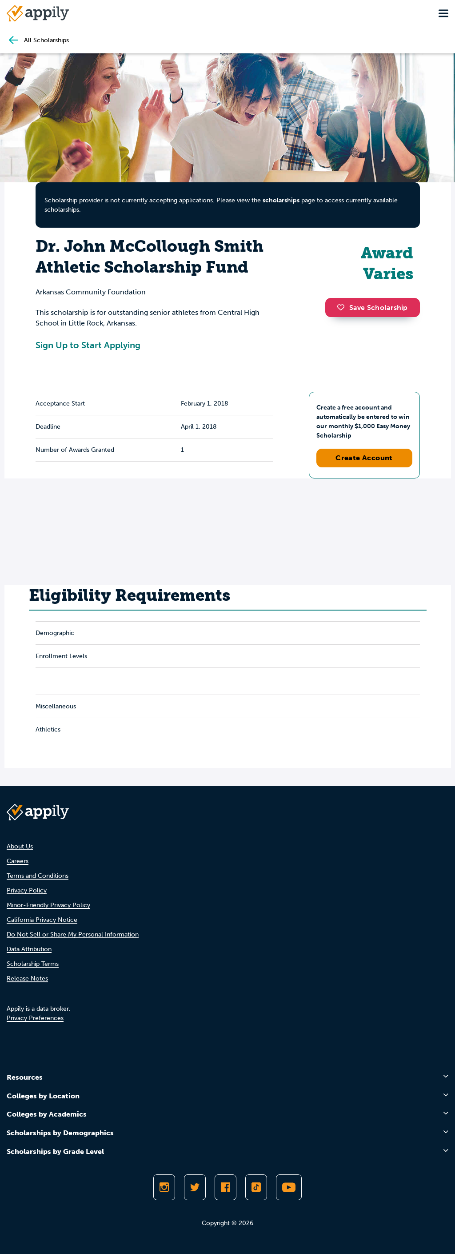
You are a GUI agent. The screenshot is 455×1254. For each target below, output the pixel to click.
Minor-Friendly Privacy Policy (48, 905)
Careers (17, 861)
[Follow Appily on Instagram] (164, 1187)
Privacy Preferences (35, 1018)
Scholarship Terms (33, 964)
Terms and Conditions (37, 876)
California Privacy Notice (42, 920)
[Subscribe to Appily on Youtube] (289, 1187)
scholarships (281, 200)
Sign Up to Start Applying (88, 345)
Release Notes (27, 978)
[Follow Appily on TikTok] (256, 1187)
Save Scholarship (372, 307)
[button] (343, 307)
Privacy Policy (27, 890)
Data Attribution (29, 949)
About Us (20, 846)
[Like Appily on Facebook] (225, 1187)
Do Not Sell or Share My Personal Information (73, 934)
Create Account (364, 458)
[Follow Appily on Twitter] (195, 1187)
